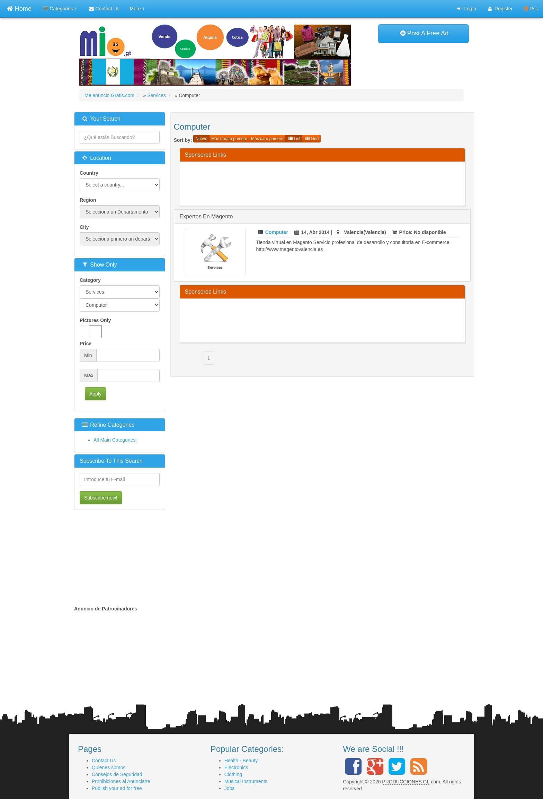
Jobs (229, 788)
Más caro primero (267, 138)
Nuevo (201, 138)
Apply (95, 394)
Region (88, 200)
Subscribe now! (100, 498)
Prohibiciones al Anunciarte (121, 781)
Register (500, 8)
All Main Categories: (115, 440)
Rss (531, 8)
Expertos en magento (206, 216)
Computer (276, 232)
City (84, 227)
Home (19, 7)
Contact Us (104, 8)
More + (137, 8)
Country (89, 173)
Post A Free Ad (424, 33)
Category (90, 280)
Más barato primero (229, 138)
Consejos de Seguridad (117, 774)
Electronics (236, 767)
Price (85, 343)
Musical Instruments (245, 781)
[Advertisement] (311, 182)
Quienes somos (108, 767)
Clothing (233, 774)
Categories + (60, 8)
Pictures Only (95, 328)
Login (466, 8)
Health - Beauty (241, 760)
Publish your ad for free (117, 788)
